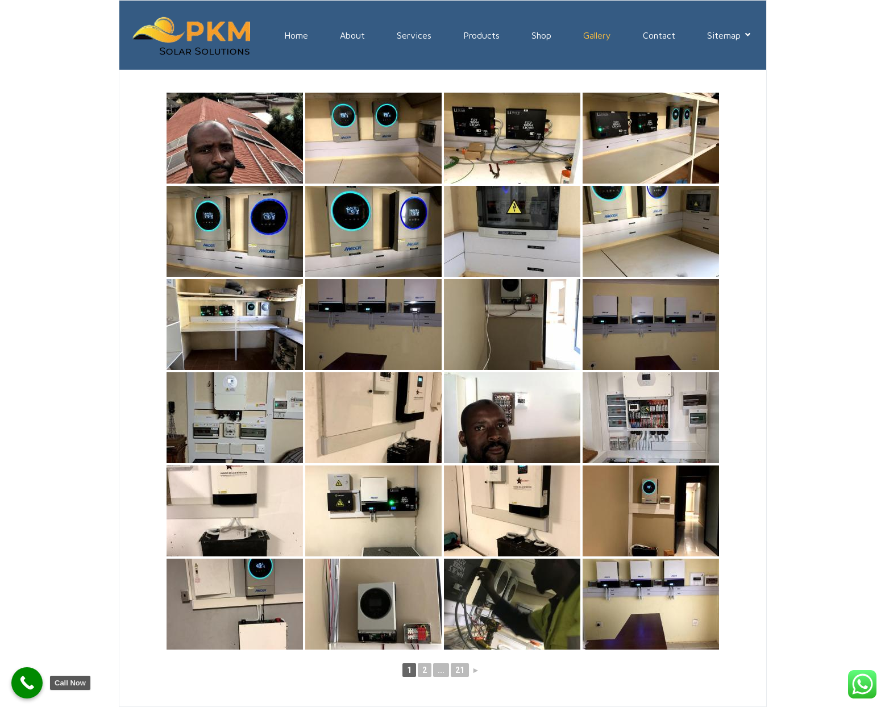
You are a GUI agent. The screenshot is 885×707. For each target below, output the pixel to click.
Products (481, 35)
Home (296, 35)
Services (414, 35)
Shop (541, 35)
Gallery (597, 35)
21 (459, 670)
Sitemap (728, 35)
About (352, 35)
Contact (659, 35)
